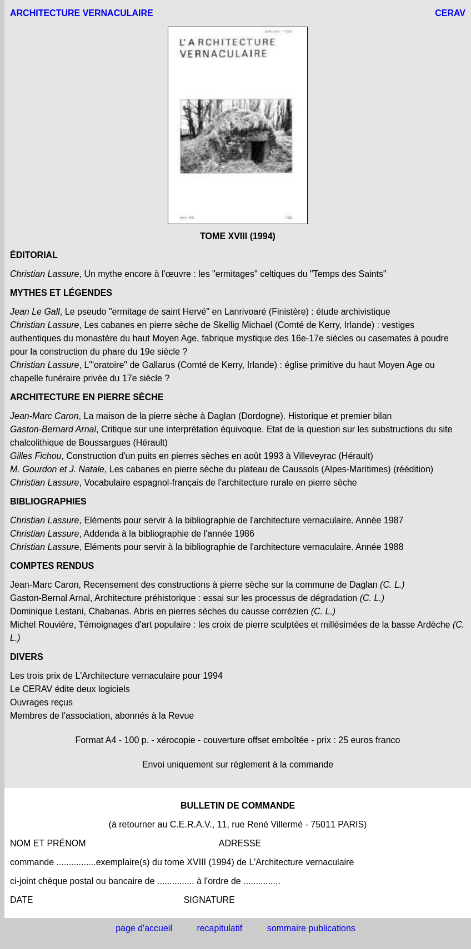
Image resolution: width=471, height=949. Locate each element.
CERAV (450, 13)
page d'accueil (144, 928)
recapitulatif (219, 928)
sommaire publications (311, 928)
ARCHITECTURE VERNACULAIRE (81, 13)
